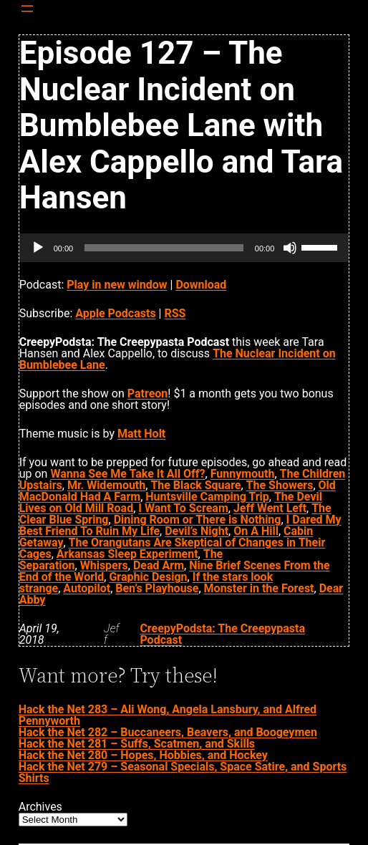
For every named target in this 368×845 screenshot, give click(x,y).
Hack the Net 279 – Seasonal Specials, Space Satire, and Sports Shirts (183, 772)
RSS (174, 313)
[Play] (38, 248)
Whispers (104, 565)
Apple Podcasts (115, 313)
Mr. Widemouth (106, 485)
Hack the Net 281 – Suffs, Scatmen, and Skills (137, 743)
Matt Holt (141, 433)
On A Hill (256, 531)
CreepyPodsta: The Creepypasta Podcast (222, 634)
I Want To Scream (183, 508)
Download (200, 284)
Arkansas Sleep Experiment (127, 554)
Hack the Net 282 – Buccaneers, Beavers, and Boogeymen (168, 732)
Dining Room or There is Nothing (197, 519)
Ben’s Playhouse (156, 588)
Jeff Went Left (269, 508)
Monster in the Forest (259, 588)
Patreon (147, 393)
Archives (40, 807)
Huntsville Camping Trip (207, 496)
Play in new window (117, 284)
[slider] (163, 247)
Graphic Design (148, 577)
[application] (184, 247)
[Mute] (290, 248)
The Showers (280, 485)
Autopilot (86, 588)
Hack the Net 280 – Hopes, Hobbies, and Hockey (143, 755)
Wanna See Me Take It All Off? (127, 474)
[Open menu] (27, 8)
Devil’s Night (196, 531)
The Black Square (195, 485)
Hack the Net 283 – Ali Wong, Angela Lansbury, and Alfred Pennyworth (167, 715)
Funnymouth (242, 474)
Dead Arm (158, 565)
